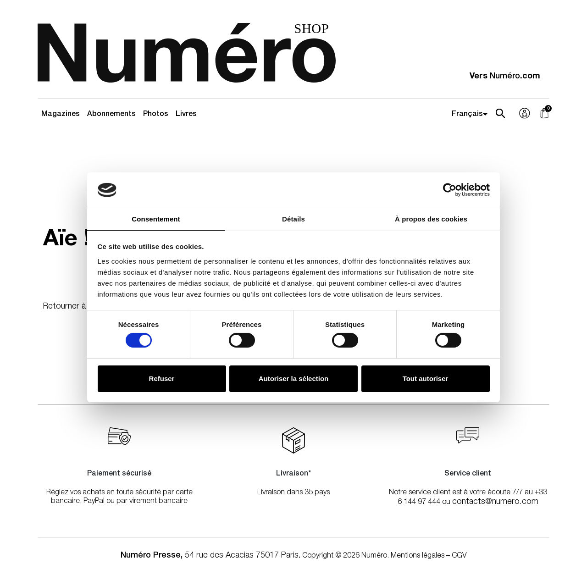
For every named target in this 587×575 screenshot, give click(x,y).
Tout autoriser (426, 378)
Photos (155, 114)
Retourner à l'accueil (79, 307)
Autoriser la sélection (294, 378)
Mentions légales (417, 556)
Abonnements (111, 114)
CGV (459, 556)
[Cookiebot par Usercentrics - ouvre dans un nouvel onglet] (450, 190)
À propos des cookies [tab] (431, 219)
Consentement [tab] (156, 219)
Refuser (162, 378)
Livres (186, 114)
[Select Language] (471, 114)
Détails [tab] (293, 219)
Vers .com (505, 76)
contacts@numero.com (495, 502)
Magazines (60, 114)
